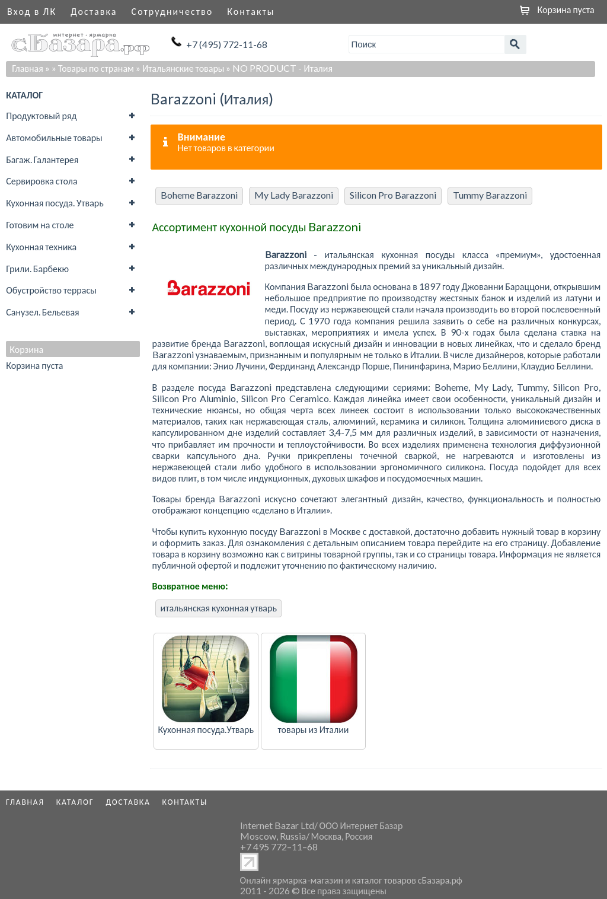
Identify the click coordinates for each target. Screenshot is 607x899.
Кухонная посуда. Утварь (54, 202)
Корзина (26, 349)
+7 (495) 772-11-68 (226, 44)
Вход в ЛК (31, 11)
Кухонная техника (41, 246)
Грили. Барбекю (37, 268)
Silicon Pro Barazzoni (393, 194)
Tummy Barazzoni (490, 194)
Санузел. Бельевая (42, 311)
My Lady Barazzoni (293, 194)
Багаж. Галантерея (42, 159)
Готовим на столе (40, 224)
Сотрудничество (172, 11)
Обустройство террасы (51, 289)
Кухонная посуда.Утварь (205, 729)
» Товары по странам (93, 68)
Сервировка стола (41, 180)
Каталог (75, 801)
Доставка (94, 11)
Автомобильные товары (54, 137)
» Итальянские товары (180, 68)
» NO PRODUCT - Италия (279, 68)
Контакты (250, 11)
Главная (27, 68)
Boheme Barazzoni (199, 194)
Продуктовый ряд (41, 115)
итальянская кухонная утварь (219, 607)
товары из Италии (313, 729)
